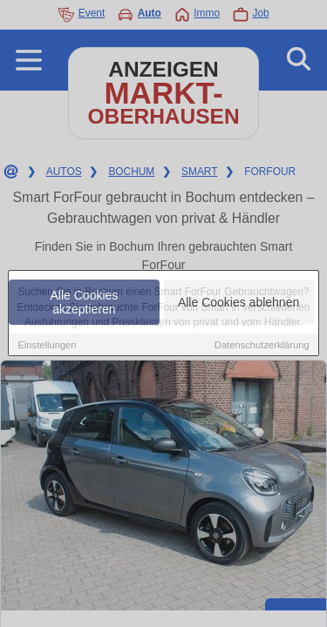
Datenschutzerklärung (262, 345)
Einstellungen (46, 345)
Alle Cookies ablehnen (238, 303)
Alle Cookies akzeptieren (85, 303)
